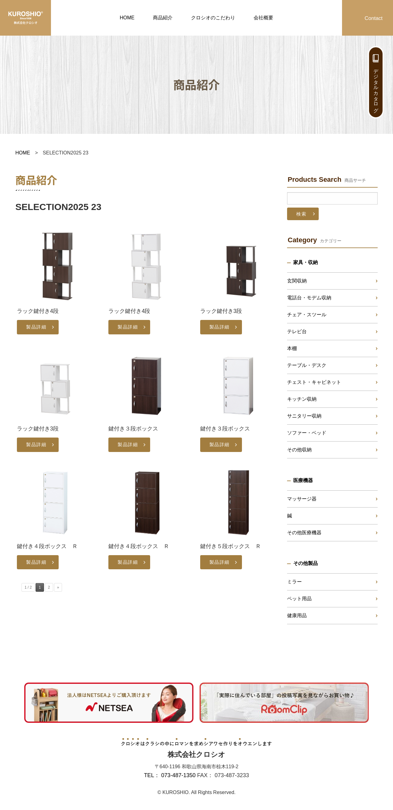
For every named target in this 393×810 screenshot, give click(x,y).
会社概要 (263, 17)
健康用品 (297, 615)
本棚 (292, 348)
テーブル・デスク (306, 365)
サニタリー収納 (304, 416)
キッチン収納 (302, 399)
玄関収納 (297, 280)
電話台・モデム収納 (309, 297)
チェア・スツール (306, 314)
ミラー (294, 581)
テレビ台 (297, 331)
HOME (127, 17)
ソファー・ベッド (306, 432)
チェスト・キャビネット (314, 382)
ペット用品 (299, 598)
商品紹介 (163, 17)
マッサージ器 (302, 498)
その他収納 (299, 449)
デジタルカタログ (376, 88)
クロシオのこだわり (213, 17)
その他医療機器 (304, 532)
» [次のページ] (58, 587)
